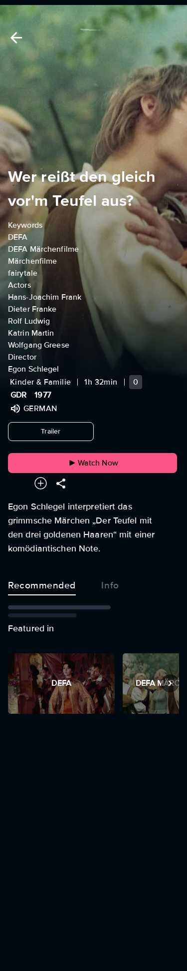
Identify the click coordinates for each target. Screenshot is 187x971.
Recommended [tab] (42, 583)
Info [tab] (110, 583)
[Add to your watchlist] (40, 483)
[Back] (14, 37)
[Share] (61, 483)
